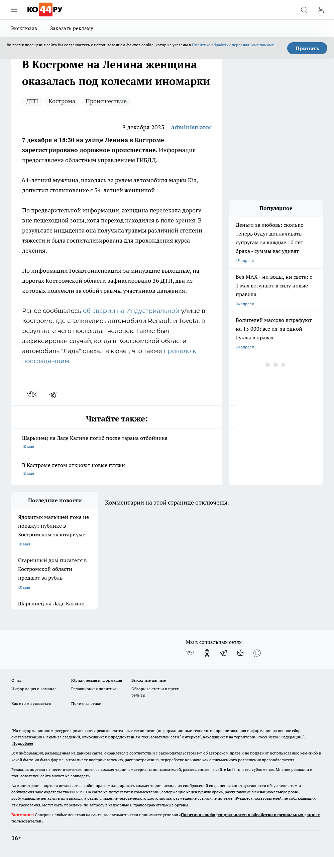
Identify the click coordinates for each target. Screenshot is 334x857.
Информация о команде (34, 688)
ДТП (32, 101)
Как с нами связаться (31, 703)
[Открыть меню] (14, 9)
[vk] (32, 394)
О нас (16, 680)
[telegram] (55, 394)
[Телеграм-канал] (223, 653)
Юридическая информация (96, 680)
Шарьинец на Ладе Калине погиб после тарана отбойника (117, 443)
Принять (307, 48)
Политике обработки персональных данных (233, 44)
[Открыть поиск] (304, 9)
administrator (191, 127)
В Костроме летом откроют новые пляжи (117, 470)
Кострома (61, 101)
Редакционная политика (93, 688)
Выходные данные (148, 680)
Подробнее (22, 743)
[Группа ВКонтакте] (190, 653)
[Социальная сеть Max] (257, 653)
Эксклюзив (24, 28)
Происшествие (106, 101)
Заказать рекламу (72, 28)
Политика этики (86, 703)
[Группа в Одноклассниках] (207, 653)
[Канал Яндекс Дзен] (240, 653)
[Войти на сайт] (320, 9)
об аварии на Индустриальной (132, 311)
